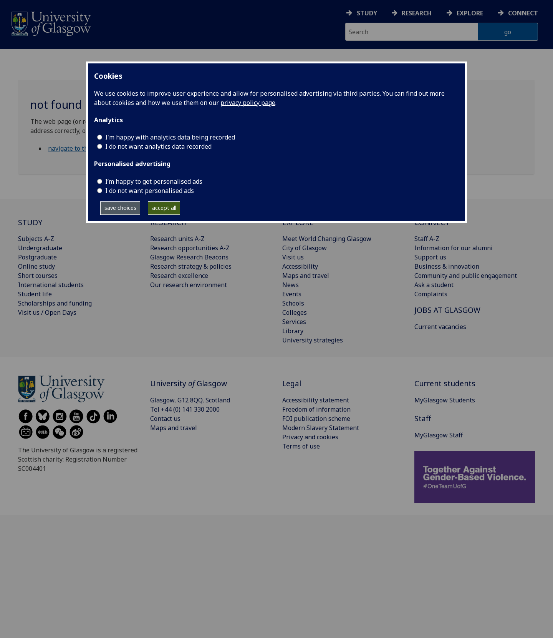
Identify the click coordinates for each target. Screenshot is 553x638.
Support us (430, 257)
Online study (36, 266)
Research (417, 13)
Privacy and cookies (310, 437)
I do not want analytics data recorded (158, 146)
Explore (470, 13)
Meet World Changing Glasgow (326, 238)
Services (294, 321)
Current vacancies (440, 326)
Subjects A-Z (36, 238)
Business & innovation (446, 266)
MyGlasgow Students (444, 400)
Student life (35, 294)
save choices (120, 207)
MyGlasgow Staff (438, 435)
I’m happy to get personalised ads (153, 181)
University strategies (312, 340)
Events (291, 294)
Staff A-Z (426, 238)
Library (292, 331)
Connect (523, 13)
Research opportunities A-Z (190, 248)
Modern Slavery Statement (320, 428)
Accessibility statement (315, 400)
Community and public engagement (465, 275)
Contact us (165, 418)
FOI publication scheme (316, 418)
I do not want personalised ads (149, 190)
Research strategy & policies (191, 266)
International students (51, 285)
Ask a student (434, 285)
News (290, 285)
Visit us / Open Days (47, 312)
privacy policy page (247, 102)
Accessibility (300, 266)
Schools (293, 303)
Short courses (38, 275)
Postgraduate (37, 257)
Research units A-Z (177, 238)
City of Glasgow (304, 248)
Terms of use (301, 446)
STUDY (30, 222)
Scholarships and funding (55, 303)
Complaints (430, 294)
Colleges (294, 312)
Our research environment (188, 285)
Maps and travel (305, 275)
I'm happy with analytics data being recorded (170, 137)
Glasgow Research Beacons (189, 257)
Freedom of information (316, 409)
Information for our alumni (453, 248)
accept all (164, 207)
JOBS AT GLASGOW (447, 310)
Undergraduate (40, 248)
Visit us (293, 257)
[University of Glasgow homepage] (50, 23)
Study (367, 13)
